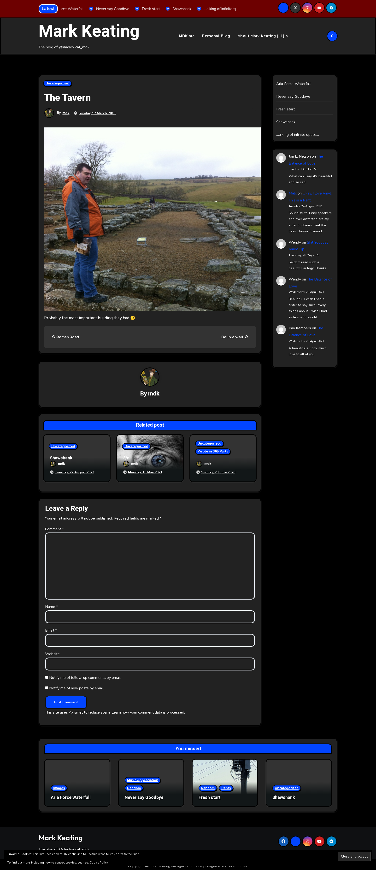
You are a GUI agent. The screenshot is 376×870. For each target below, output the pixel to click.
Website (52, 651)
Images (59, 785)
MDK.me (187, 36)
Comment (54, 526)
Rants (226, 785)
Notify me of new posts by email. (76, 685)
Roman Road (65, 337)
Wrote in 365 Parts (213, 452)
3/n (126, 459)
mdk (66, 113)
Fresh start (285, 109)
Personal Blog (216, 36)
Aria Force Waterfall (293, 84)
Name (51, 604)
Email (51, 627)
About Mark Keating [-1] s (262, 36)
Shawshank (61, 459)
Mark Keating (89, 31)
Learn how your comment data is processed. (148, 709)
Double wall (234, 337)
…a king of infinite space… (297, 134)
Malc (293, 193)
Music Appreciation (142, 777)
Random (134, 785)
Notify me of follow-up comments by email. (85, 674)
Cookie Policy (99, 862)
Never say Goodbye (293, 96)
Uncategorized (57, 83)
